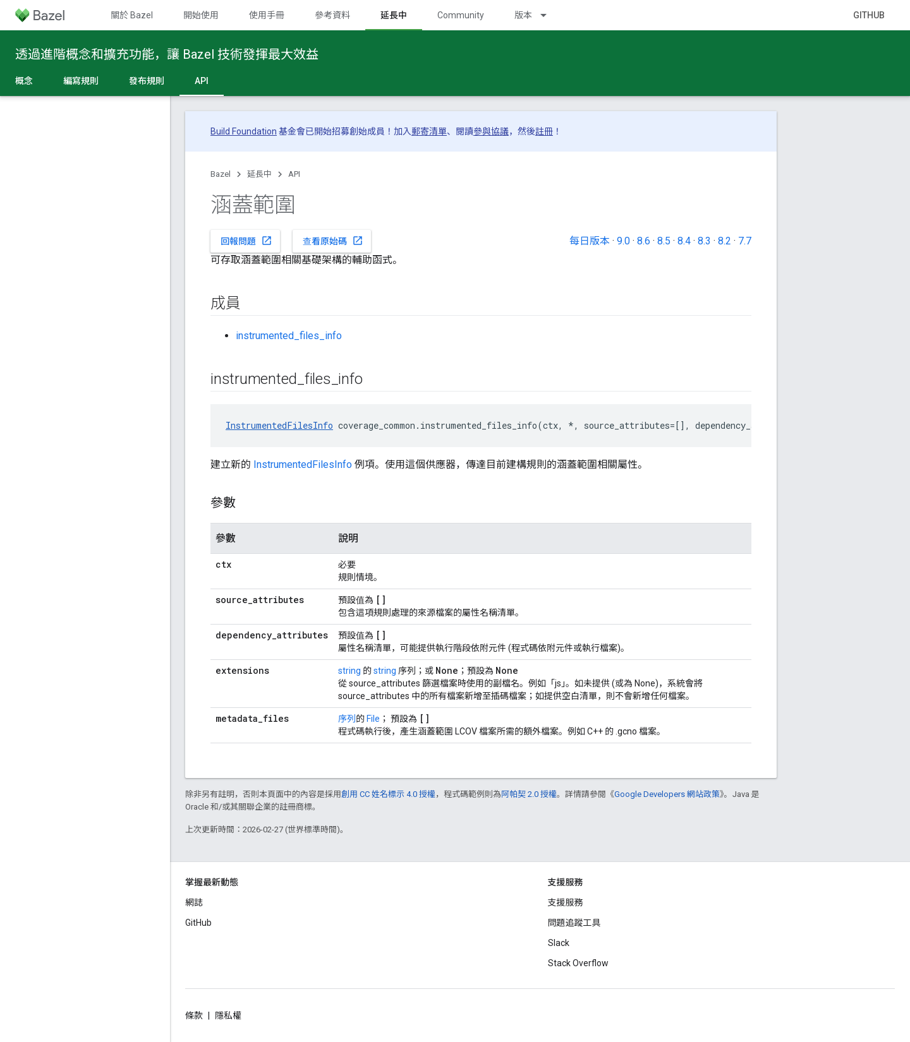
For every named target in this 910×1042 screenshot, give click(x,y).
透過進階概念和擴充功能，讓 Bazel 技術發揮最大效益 (166, 54)
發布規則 (146, 81)
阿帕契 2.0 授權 (529, 794)
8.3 (704, 241)
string (349, 671)
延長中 (259, 174)
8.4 (684, 241)
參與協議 (491, 131)
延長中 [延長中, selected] (393, 15)
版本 (523, 15)
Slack (558, 943)
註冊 (544, 131)
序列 (347, 719)
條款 (194, 1015)
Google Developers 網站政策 (667, 794)
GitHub (869, 15)
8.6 (643, 241)
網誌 (194, 902)
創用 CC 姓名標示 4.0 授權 (388, 794)
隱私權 (228, 1015)
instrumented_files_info (289, 336)
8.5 (663, 241)
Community (460, 15)
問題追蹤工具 (574, 923)
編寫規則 (81, 81)
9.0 (623, 241)
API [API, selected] (202, 81)
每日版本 (589, 241)
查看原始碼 (333, 240)
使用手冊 (266, 15)
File (373, 719)
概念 (24, 81)
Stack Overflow (578, 963)
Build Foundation (243, 131)
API (294, 174)
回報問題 (246, 240)
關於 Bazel (132, 15)
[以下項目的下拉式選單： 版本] (549, 15)
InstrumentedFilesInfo (279, 425)
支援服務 (565, 902)
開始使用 (201, 15)
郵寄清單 (429, 131)
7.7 (744, 241)
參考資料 (332, 15)
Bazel (220, 174)
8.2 (724, 241)
